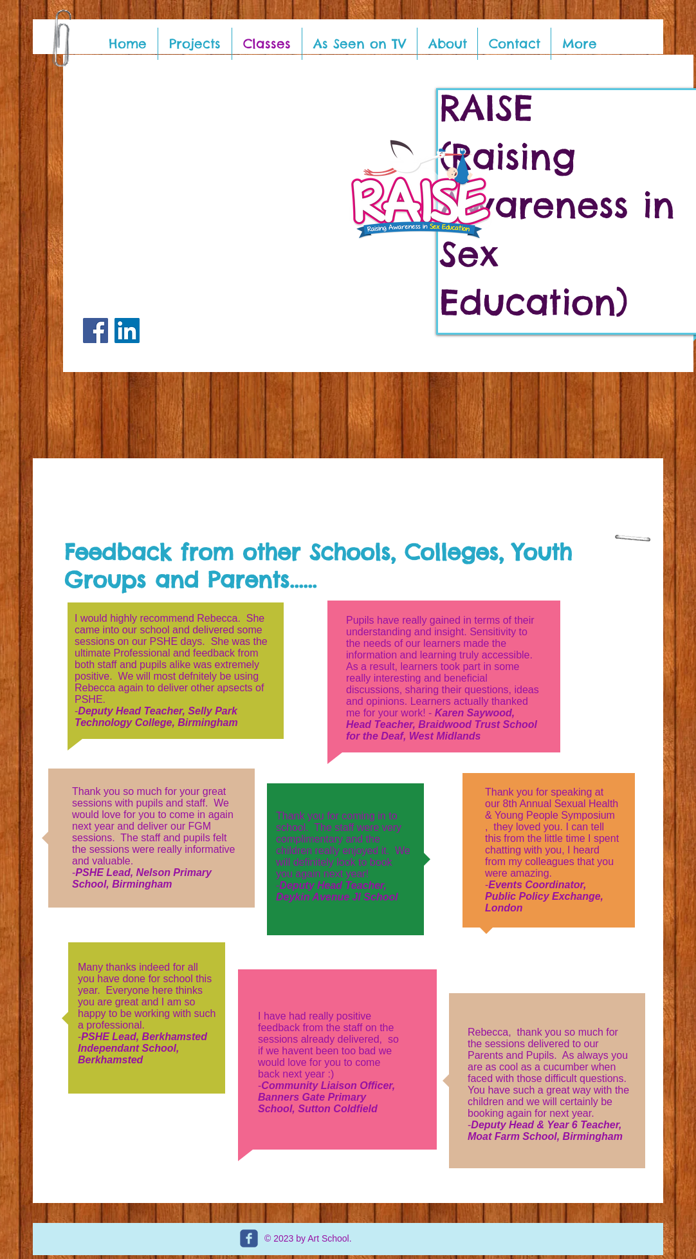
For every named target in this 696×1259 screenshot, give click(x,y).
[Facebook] (95, 330)
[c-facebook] (249, 1238)
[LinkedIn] (127, 330)
